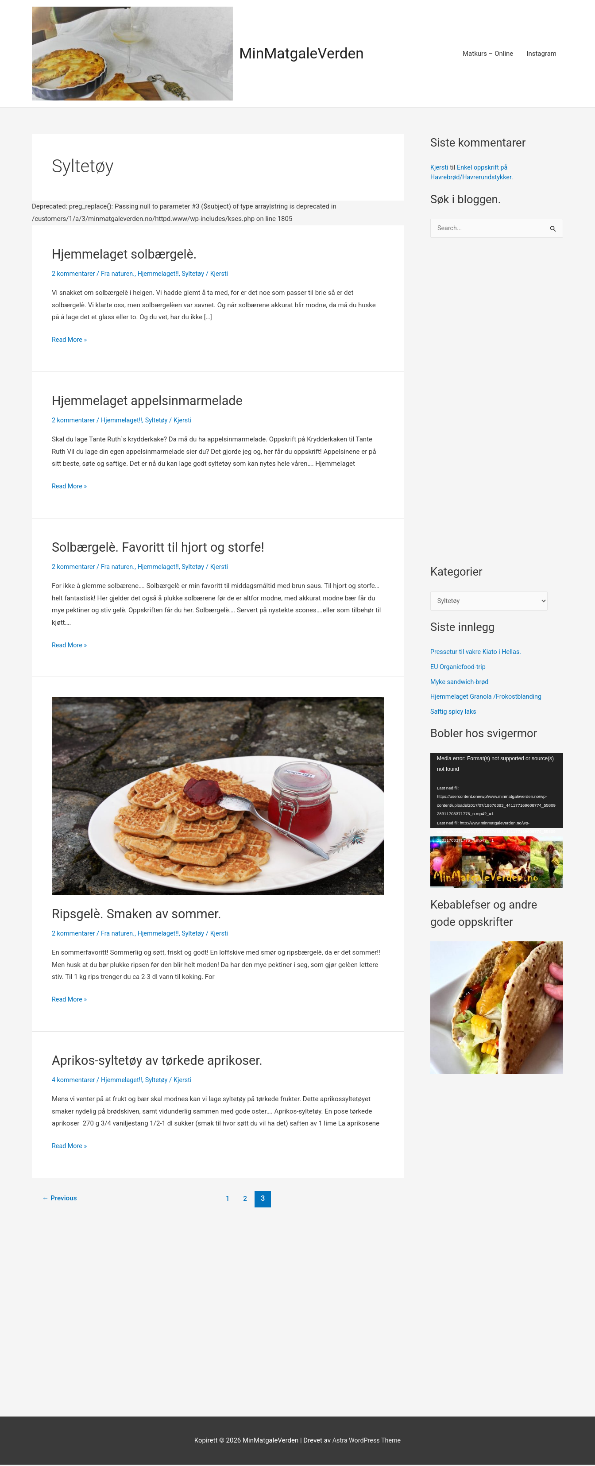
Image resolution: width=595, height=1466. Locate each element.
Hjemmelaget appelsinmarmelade (151, 400)
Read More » (70, 339)
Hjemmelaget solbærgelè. (127, 254)
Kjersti (439, 167)
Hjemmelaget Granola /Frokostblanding (488, 698)
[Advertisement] (496, 406)
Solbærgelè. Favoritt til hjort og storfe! (163, 546)
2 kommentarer (74, 274)
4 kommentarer (74, 1079)
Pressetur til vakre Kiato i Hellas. (477, 653)
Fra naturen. (121, 274)
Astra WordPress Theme (366, 1442)
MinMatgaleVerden (305, 53)
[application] (496, 791)
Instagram (541, 54)
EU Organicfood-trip (459, 668)
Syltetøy (199, 274)
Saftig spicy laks (454, 713)
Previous (60, 1197)
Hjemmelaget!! (162, 274)
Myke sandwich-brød (460, 683)
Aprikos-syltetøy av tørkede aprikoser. (162, 1059)
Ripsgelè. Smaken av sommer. (140, 913)
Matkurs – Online (488, 54)
